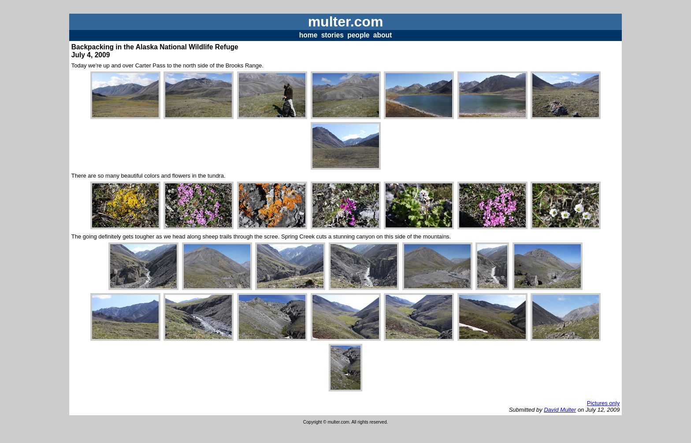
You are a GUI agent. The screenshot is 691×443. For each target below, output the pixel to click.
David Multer (560, 409)
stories (332, 35)
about (382, 35)
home (308, 35)
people (358, 35)
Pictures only (603, 403)
